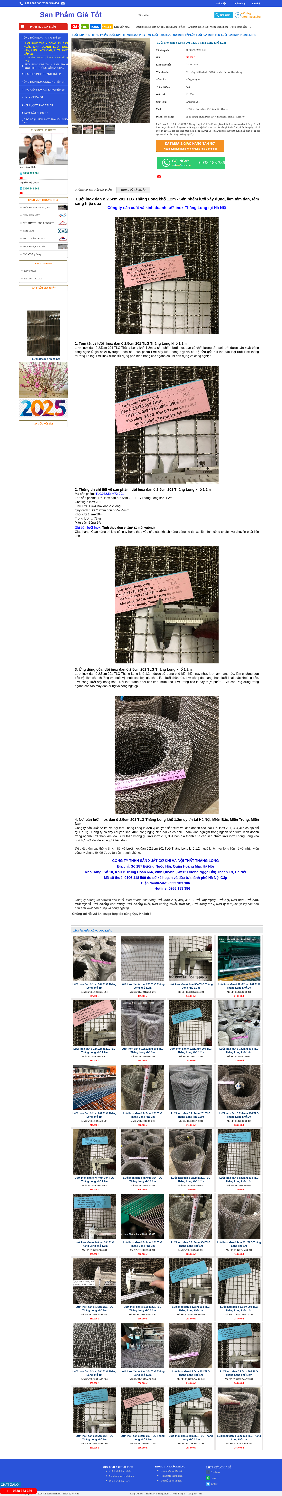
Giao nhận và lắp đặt (171, 1470)
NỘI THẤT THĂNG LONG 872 (38, 223)
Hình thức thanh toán (172, 1475)
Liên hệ (256, 3)
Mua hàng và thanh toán (121, 1475)
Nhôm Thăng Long (32, 254)
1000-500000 (30, 270)
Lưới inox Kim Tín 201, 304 (36, 207)
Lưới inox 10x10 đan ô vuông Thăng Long (210, 26)
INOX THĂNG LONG (34, 238)
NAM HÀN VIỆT (31, 215)
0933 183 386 (212, 162)
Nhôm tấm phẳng (241, 26)
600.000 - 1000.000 (33, 278)
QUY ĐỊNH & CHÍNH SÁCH (118, 1467)
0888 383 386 (33, 3)
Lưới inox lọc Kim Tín (34, 246)
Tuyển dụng (239, 3)
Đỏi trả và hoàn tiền (171, 1480)
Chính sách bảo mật (119, 1481)
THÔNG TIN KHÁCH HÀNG (170, 1466)
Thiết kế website (70, 1493)
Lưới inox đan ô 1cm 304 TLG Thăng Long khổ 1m (163, 26)
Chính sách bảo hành (120, 1471)
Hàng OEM (28, 230)
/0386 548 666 (50, 3)
